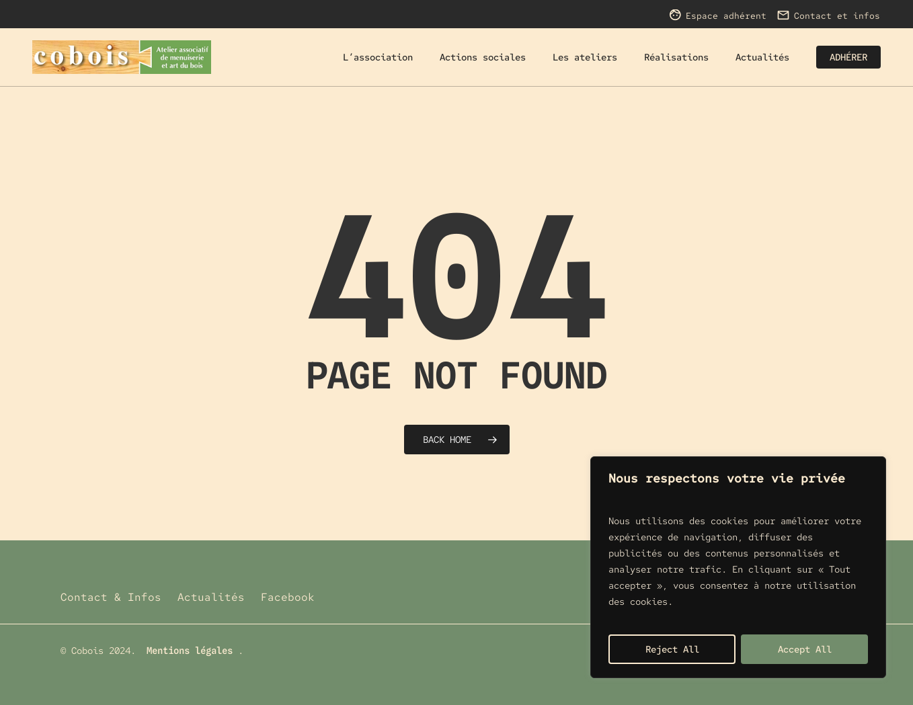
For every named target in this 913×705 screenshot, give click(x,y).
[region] (738, 567)
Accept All (805, 649)
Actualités (211, 597)
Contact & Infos (111, 597)
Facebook (288, 597)
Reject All (672, 649)
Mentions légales (190, 650)
